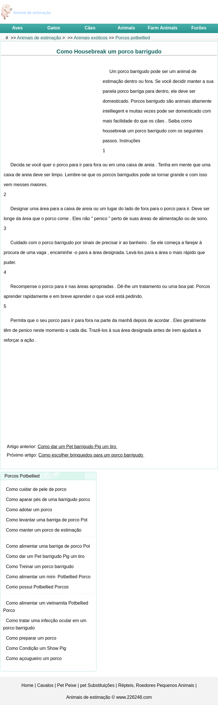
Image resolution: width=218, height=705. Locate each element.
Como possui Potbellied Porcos (37, 586)
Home (27, 685)
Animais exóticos (91, 37)
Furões (198, 27)
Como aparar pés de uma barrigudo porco (48, 499)
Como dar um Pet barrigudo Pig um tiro (77, 446)
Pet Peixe (66, 685)
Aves (17, 27)
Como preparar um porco (31, 638)
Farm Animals (162, 27)
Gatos (53, 27)
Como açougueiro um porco (33, 658)
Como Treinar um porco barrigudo (40, 566)
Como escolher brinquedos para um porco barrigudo (91, 455)
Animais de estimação (39, 37)
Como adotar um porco (29, 509)
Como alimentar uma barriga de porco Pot (48, 546)
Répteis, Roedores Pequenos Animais (156, 685)
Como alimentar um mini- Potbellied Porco (48, 576)
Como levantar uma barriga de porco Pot (46, 519)
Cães (90, 27)
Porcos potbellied (132, 37)
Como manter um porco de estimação (44, 530)
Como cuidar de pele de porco (36, 489)
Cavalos (45, 685)
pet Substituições (97, 685)
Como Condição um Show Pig (36, 648)
